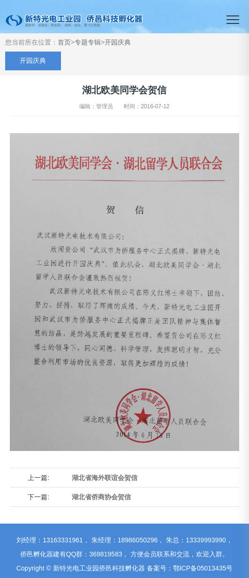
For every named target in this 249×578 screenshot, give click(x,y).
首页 (64, 42)
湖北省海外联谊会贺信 (104, 477)
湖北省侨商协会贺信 (101, 497)
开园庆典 (118, 42)
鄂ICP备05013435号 (203, 568)
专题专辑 (88, 42)
